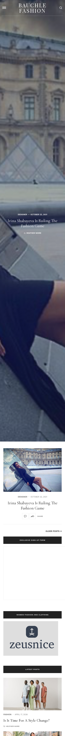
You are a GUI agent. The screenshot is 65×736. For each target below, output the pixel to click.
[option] (32, 221)
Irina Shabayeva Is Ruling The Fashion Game (32, 223)
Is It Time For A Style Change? (26, 720)
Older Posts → (54, 531)
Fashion (7, 714)
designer (22, 215)
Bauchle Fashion (32, 8)
